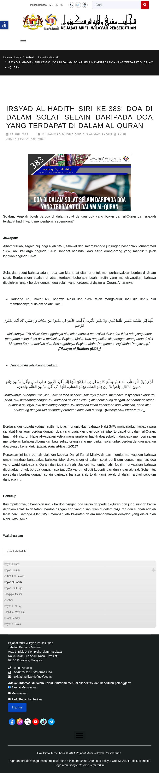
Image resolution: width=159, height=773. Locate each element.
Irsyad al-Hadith (16, 551)
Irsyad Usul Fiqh (13, 588)
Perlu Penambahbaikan (25, 699)
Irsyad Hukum (12, 570)
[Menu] (23, 40)
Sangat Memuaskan (22, 687)
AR (61, 5)
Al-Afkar (8, 600)
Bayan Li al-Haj (12, 606)
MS (51, 5)
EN (56, 5)
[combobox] (116, 5)
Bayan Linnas (11, 564)
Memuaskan (17, 693)
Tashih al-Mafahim (14, 612)
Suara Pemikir (12, 618)
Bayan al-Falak (12, 624)
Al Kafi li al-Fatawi (14, 576)
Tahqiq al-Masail (13, 594)
